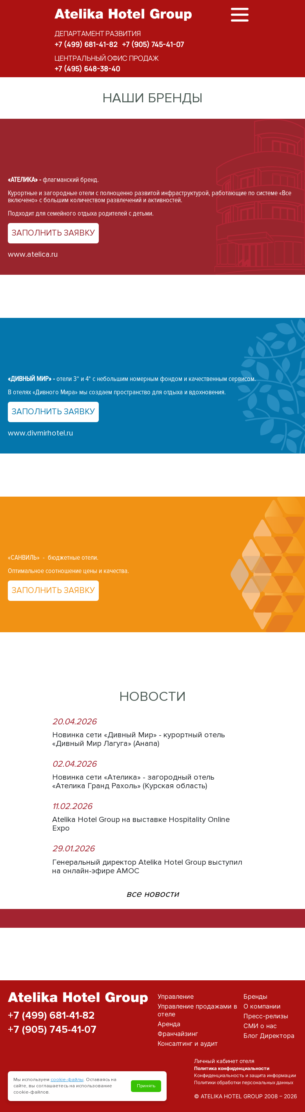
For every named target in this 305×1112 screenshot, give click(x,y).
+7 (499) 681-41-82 (85, 44)
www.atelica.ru (33, 254)
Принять (146, 1086)
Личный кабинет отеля (224, 1061)
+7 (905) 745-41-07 (153, 44)
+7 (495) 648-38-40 (87, 68)
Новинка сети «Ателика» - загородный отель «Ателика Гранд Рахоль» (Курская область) (133, 782)
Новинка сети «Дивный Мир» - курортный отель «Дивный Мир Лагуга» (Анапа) (138, 739)
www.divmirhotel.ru (40, 433)
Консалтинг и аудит (188, 1043)
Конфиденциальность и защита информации (245, 1075)
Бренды (255, 996)
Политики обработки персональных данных (243, 1082)
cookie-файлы (67, 1080)
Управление (176, 996)
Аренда (169, 1024)
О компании (262, 1006)
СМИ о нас (260, 1026)
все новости (152, 894)
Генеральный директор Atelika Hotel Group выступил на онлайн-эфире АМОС (147, 867)
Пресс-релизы (265, 1016)
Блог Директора (268, 1035)
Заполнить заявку (53, 233)
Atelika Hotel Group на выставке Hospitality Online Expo (141, 824)
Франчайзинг (178, 1034)
